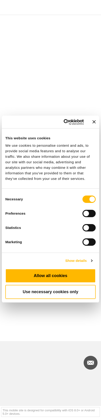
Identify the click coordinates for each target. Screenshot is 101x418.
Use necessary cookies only (50, 291)
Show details (76, 261)
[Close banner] (94, 121)
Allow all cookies (50, 275)
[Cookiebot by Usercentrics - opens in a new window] (64, 122)
